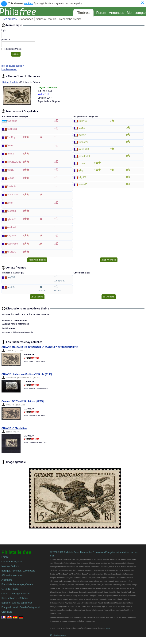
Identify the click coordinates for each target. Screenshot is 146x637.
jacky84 (82, 135)
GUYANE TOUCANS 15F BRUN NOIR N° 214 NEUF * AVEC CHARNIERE (40, 347)
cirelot (10, 202)
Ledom (82, 163)
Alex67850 (12, 243)
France (5, 557)
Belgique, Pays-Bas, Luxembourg (18, 570)
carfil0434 (12, 129)
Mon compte (136, 13)
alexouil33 (84, 149)
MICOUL (11, 252)
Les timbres (10, 19)
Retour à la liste (10, 82)
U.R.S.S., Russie (10, 589)
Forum (101, 13)
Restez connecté (13, 49)
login (4, 30)
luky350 (82, 177)
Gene (10, 145)
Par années (26, 19)
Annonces (116, 13)
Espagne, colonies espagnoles (17, 602)
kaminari (11, 227)
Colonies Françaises (12, 561)
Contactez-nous (58, 635)
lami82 (10, 153)
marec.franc (13, 194)
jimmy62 (83, 121)
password (6, 39)
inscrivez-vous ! (9, 69)
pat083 (10, 178)
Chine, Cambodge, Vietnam (15, 593)
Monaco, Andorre (10, 566)
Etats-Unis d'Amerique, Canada (17, 584)
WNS (108, 628)
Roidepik (11, 186)
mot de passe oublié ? (13, 66)
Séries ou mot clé (46, 19)
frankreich (12, 121)
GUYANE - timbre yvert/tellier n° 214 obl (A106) (27, 374)
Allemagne (7, 580)
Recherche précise (70, 19)
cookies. (28, 3)
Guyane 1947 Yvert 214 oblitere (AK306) (23, 401)
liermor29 (83, 142)
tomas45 (83, 184)
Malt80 (82, 128)
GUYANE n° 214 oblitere (14, 428)
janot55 (10, 287)
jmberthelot (84, 156)
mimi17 (10, 170)
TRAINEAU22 (14, 162)
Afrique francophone (12, 575)
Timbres (83, 13)
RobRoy (11, 137)
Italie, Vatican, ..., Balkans (15, 598)
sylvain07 (12, 219)
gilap (81, 170)
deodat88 (12, 211)
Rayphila (11, 235)
